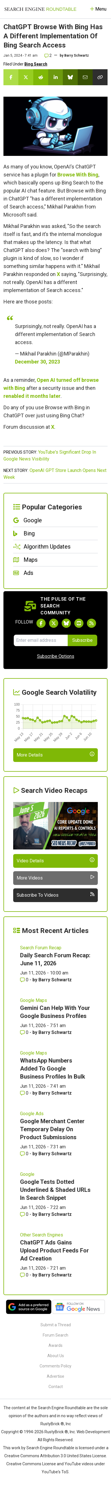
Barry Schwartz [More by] (76, 55)
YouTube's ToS (55, 1472)
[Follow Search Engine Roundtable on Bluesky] (66, 623)
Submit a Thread (55, 1325)
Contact (55, 1386)
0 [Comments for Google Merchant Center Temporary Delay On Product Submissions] (25, 1153)
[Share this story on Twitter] (25, 77)
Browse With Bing (77, 175)
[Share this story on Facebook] (10, 77)
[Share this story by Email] (85, 77)
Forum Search (55, 1335)
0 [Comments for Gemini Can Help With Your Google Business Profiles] (25, 1032)
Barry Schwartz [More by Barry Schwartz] (55, 979)
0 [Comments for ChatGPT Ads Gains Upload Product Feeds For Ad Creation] (25, 1275)
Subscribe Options (55, 656)
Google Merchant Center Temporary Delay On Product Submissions (52, 1129)
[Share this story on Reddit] (40, 77)
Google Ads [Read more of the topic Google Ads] (32, 1113)
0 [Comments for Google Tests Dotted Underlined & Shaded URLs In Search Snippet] (25, 1214)
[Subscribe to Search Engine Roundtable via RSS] (91, 623)
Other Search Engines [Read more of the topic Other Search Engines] (41, 1235)
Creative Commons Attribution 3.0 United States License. (55, 1456)
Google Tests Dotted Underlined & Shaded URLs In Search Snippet (55, 1189)
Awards (55, 1345)
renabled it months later (32, 396)
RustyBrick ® (56, 1432)
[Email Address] (40, 640)
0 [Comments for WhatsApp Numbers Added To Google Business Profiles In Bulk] (25, 1093)
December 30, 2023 (37, 362)
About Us (55, 1355)
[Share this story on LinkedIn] (55, 77)
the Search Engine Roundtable (59, 1407)
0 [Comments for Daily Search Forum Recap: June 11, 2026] (25, 979)
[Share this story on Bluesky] (70, 77)
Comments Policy (55, 1366)
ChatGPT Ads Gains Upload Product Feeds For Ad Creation (54, 1250)
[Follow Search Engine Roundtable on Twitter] (53, 623)
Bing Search (35, 64)
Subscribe (82, 640)
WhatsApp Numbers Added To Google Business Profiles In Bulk (52, 1068)
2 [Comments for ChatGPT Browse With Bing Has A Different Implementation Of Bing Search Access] (48, 55)
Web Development (93, 1432)
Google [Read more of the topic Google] (27, 1174)
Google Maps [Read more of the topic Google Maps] (33, 1000)
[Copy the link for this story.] (100, 77)
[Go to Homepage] (40, 9)
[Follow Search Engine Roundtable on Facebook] (41, 623)
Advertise (55, 1376)
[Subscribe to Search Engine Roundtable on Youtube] (78, 623)
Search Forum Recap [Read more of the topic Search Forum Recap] (40, 947)
